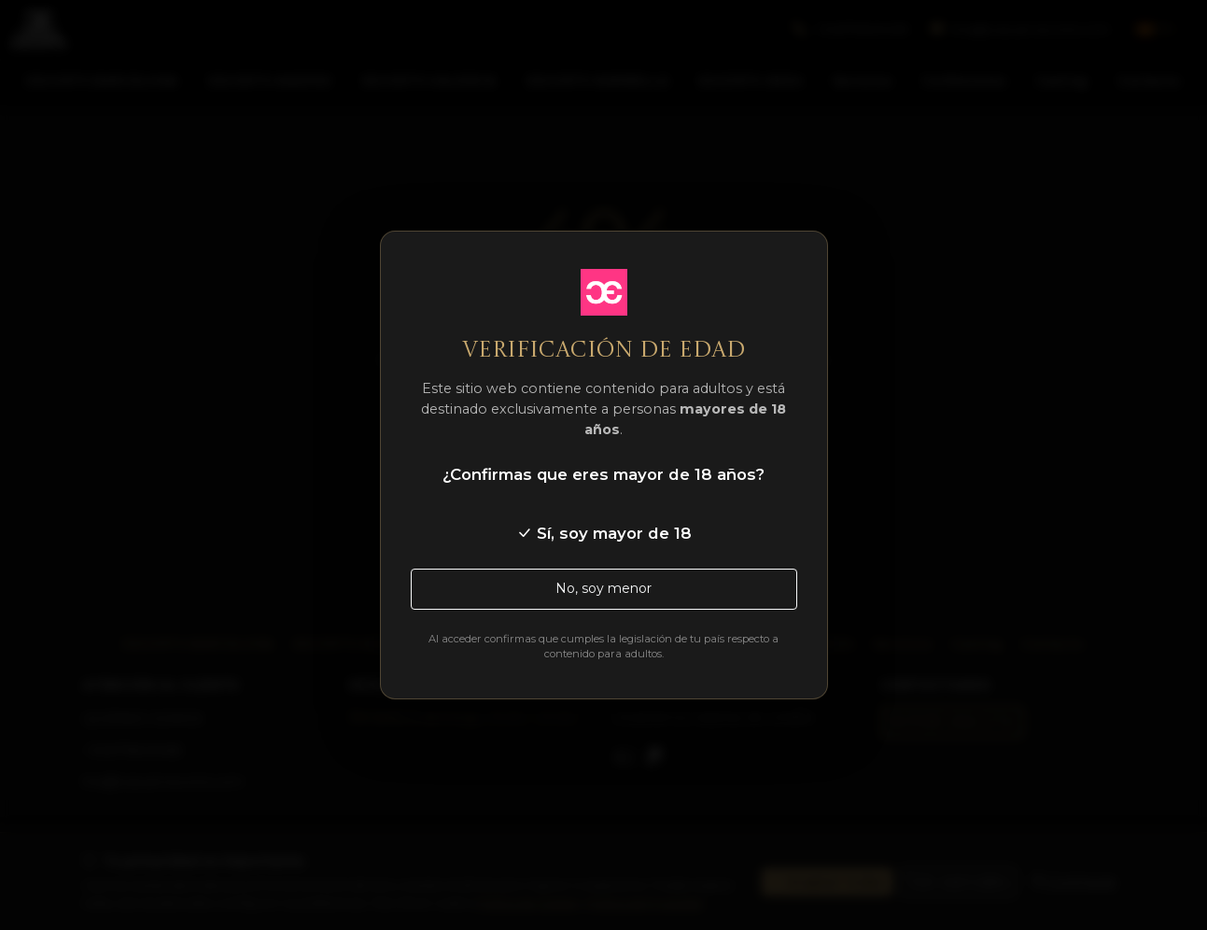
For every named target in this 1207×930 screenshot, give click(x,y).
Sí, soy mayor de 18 (604, 533)
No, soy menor (603, 588)
